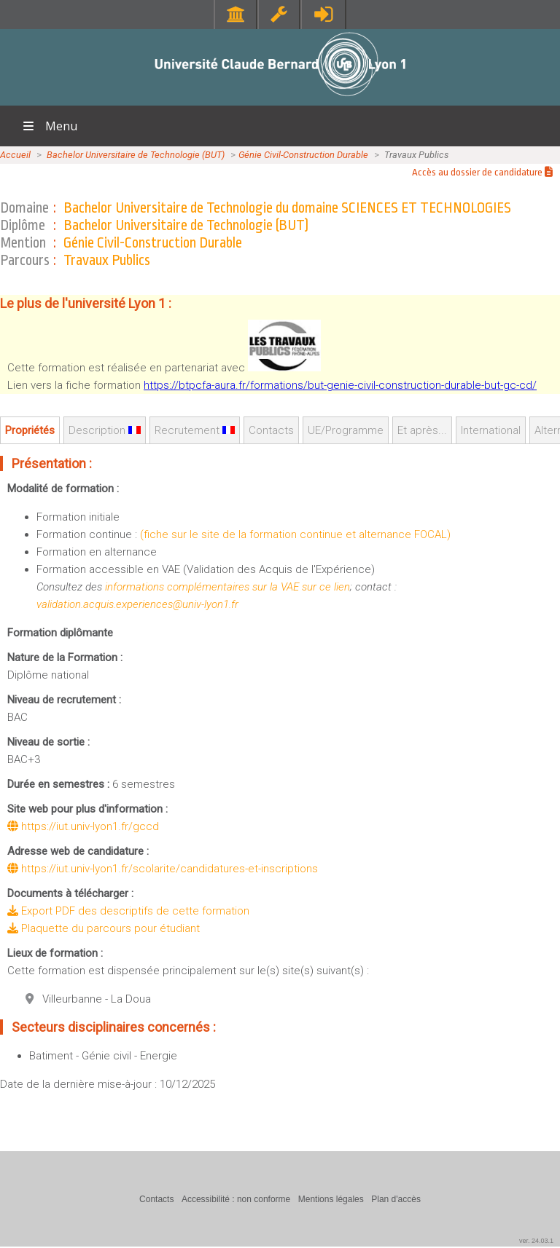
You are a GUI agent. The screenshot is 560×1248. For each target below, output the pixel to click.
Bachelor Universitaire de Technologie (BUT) (136, 154)
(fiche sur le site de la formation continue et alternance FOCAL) (295, 534)
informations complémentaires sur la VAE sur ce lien (227, 586)
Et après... (422, 430)
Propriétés (30, 430)
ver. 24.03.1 (536, 1240)
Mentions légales (331, 1199)
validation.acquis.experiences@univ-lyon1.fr (137, 604)
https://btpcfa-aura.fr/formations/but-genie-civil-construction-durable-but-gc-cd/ (340, 385)
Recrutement (195, 430)
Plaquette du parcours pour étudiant (103, 928)
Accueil (15, 154)
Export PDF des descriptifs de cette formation (128, 910)
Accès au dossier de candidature (482, 172)
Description (105, 430)
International (491, 430)
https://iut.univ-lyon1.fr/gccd (83, 826)
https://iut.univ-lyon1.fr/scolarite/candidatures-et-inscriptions (162, 868)
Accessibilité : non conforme (236, 1199)
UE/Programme (346, 430)
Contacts (271, 430)
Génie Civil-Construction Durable (303, 154)
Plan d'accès (396, 1199)
